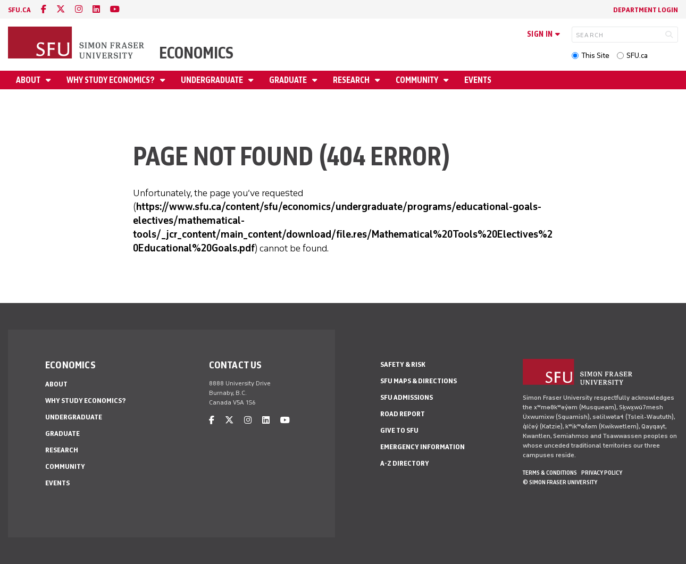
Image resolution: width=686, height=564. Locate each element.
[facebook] (43, 9)
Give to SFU (399, 430)
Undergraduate (213, 80)
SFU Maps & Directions (418, 380)
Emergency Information (422, 446)
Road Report (402, 413)
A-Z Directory (404, 463)
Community (418, 80)
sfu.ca (19, 9)
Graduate (288, 80)
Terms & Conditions (550, 472)
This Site (595, 55)
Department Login (645, 9)
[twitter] (60, 9)
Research (352, 80)
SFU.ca (637, 55)
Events (477, 80)
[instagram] (78, 9)
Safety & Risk (402, 364)
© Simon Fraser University (560, 482)
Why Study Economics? (111, 80)
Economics (196, 53)
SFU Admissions (406, 397)
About (29, 80)
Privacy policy (601, 472)
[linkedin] (96, 9)
